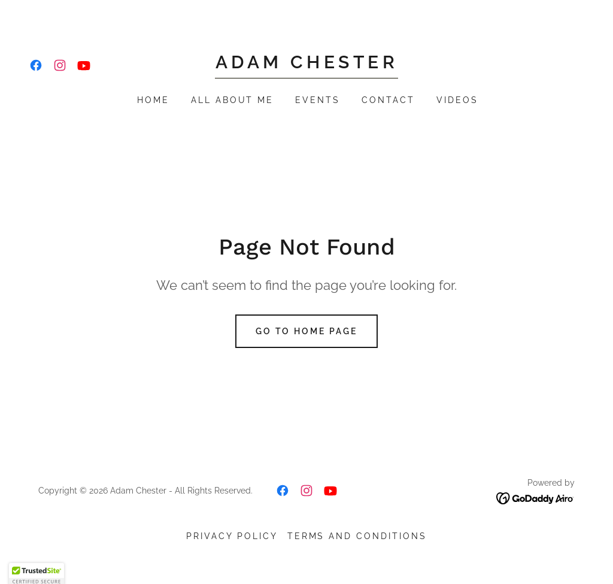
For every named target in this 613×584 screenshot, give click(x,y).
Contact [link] (388, 100)
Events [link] (317, 100)
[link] (36, 65)
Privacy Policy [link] (232, 536)
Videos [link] (457, 100)
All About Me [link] (232, 100)
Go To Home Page (307, 331)
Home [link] (153, 100)
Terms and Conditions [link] (357, 536)
